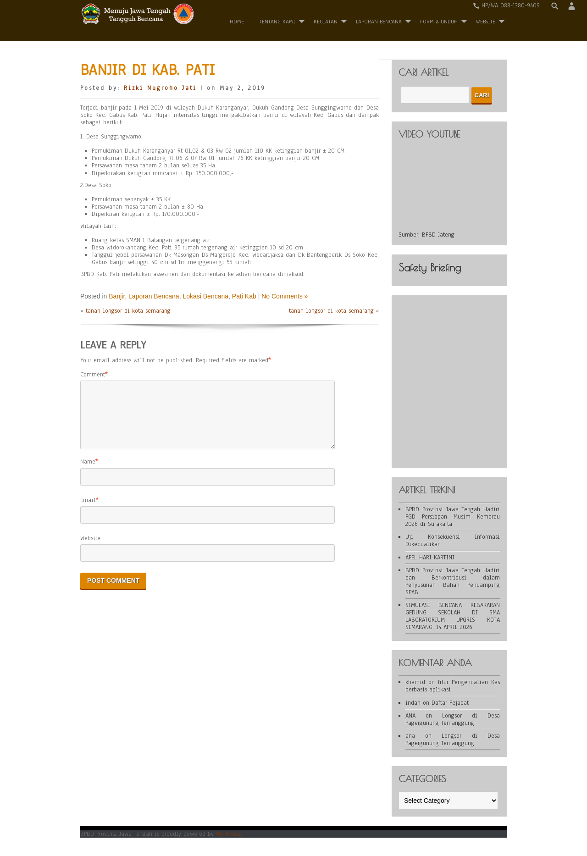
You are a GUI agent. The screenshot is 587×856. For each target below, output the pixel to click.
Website (90, 549)
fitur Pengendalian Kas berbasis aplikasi (452, 686)
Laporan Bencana (379, 21)
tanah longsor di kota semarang (128, 311)
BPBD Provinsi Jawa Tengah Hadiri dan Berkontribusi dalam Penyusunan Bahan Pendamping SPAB (452, 581)
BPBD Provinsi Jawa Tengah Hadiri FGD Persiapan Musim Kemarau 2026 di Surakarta (452, 516)
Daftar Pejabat (450, 703)
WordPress (228, 834)
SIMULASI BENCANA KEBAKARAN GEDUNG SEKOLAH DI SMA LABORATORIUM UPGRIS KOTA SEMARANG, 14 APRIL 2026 (452, 616)
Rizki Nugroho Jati (160, 88)
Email (88, 511)
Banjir (117, 296)
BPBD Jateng (438, 235)
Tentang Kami (277, 21)
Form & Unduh (439, 21)
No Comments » (284, 296)
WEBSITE (485, 21)
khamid (415, 682)
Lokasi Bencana (205, 296)
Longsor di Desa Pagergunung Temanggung (452, 719)
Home (237, 21)
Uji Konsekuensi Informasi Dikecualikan (452, 540)
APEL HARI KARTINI (429, 557)
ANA (410, 716)
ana (410, 736)
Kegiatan (326, 21)
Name (87, 472)
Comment (92, 374)
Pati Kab (244, 296)
